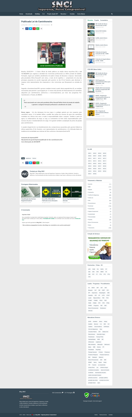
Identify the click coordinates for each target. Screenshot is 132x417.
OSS (89, 274)
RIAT (105, 305)
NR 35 (99, 171)
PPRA (107, 303)
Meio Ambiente (91, 344)
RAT (101, 305)
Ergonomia (94, 292)
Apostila (99, 184)
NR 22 (99, 163)
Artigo (105, 321)
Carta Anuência (98, 326)
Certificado (106, 326)
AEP (98, 287)
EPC (108, 290)
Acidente (95, 321)
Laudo (89, 298)
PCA (107, 298)
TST (89, 365)
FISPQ (101, 269)
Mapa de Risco (96, 298)
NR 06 (89, 155)
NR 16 (99, 161)
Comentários (104, 20)
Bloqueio (90, 290)
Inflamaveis (91, 342)
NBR (94, 347)
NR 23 (104, 163)
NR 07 (94, 155)
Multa (89, 347)
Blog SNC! (25, 25)
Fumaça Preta (99, 336)
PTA (101, 274)
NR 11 (94, 158)
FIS (97, 269)
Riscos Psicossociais (99, 222)
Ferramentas (99, 208)
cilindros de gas (104, 367)
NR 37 (89, 173)
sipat (99, 382)
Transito (94, 365)
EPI (89, 292)
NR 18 (89, 163)
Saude (100, 362)
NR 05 (104, 153)
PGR (105, 300)
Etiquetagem (102, 292)
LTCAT (108, 295)
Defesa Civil (105, 331)
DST (99, 331)
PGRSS (94, 303)
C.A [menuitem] (43, 14)
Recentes (90, 20)
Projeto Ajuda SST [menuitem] (52, 14)
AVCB (89, 321)
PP (103, 347)
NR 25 (89, 166)
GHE (93, 271)
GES (89, 271)
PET (93, 274)
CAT (95, 290)
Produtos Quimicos (104, 354)
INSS (98, 339)
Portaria (101, 352)
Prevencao (107, 352)
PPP (99, 303)
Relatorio (101, 357)
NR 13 (104, 158)
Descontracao (91, 334)
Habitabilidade (91, 339)
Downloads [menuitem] (29, 14)
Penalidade (91, 349)
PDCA (101, 300)
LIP (99, 295)
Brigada (99, 189)
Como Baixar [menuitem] (81, 14)
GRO (108, 292)
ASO (106, 287)
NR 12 (99, 158)
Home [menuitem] (21, 14)
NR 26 (94, 166)
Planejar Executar (92, 352)
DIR (99, 290)
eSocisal (90, 310)
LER (95, 295)
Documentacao (99, 203)
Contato (111, 414)
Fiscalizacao (91, 336)
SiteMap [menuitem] (37, 14)
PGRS (89, 303)
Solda (105, 362)
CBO (105, 324)
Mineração (100, 344)
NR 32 (104, 168)
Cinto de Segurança (93, 329)
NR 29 (89, 168)
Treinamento (99, 227)
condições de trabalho (93, 370)
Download (99, 206)
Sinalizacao (103, 308)
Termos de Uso (103, 414)
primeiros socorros (92, 377)
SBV (105, 359)
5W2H (93, 287)
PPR (103, 303)
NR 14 (89, 161)
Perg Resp (98, 349)
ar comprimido (101, 365)
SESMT (90, 362)
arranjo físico (91, 367)
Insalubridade (99, 214)
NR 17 (104, 161)
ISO (102, 339)
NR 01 (89, 153)
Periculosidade (99, 217)
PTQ (109, 274)
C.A (101, 324)
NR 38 (94, 173)
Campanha (99, 192)
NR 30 (94, 168)
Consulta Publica (92, 331)
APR (89, 269)
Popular (96, 20)
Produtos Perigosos (93, 354)
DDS (99, 200)
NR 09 (104, 155)
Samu (99, 225)
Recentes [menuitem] (63, 14)
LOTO (103, 295)
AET (102, 287)
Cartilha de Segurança (99, 195)
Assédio (90, 324)
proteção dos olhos (104, 380)
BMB (99, 187)
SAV (101, 359)
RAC (89, 357)
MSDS (102, 271)
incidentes (90, 372)
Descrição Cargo (101, 334)
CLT (108, 324)
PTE (105, 274)
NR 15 (94, 161)
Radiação (94, 357)
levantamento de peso (100, 372)
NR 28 (104, 166)
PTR (89, 277)
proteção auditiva (103, 377)
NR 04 (99, 153)
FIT (106, 269)
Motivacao (107, 344)
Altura (100, 321)
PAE (103, 298)
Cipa (101, 329)
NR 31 (99, 168)
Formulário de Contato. (49, 218)
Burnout (96, 324)
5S (89, 287)
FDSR (93, 269)
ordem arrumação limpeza (94, 375)
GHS (97, 271)
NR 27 (99, 166)
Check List (99, 198)
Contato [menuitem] (72, 14)
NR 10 (89, 158)
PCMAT (90, 300)
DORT (103, 290)
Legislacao (37, 25)
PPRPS (90, 305)
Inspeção (90, 295)
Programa (96, 305)
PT (97, 274)
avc (97, 367)
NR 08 (99, 155)
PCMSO (96, 300)
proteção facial (91, 382)
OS (106, 271)
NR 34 (94, 171)
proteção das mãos (93, 380)
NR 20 (94, 163)
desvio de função (105, 370)
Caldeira (90, 326)
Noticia (34, 158)
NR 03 (94, 153)
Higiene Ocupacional (99, 211)
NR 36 (104, 171)
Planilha (99, 219)
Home (96, 414)
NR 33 (89, 171)
